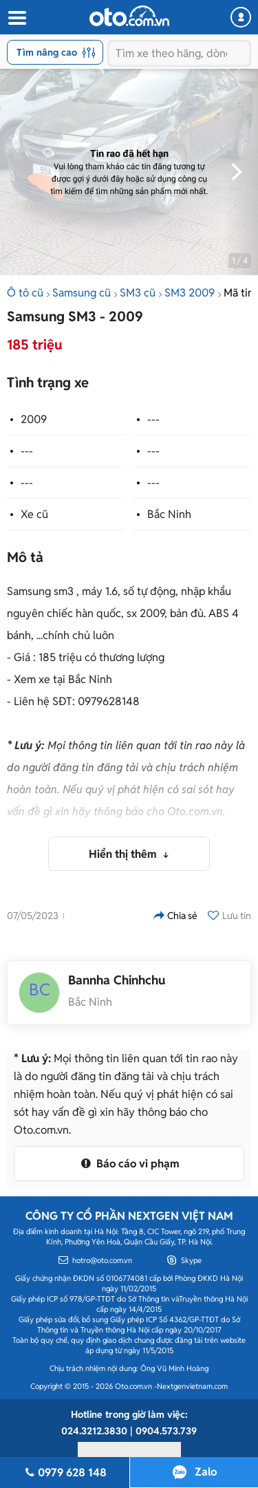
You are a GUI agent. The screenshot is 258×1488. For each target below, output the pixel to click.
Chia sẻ (175, 915)
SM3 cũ (137, 292)
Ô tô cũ (25, 292)
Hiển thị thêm (124, 854)
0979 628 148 (65, 1472)
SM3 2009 (189, 292)
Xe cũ (34, 514)
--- (153, 419)
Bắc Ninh (169, 514)
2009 (34, 419)
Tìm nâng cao (56, 52)
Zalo (206, 1472)
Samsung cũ (81, 292)
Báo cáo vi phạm (129, 1163)
